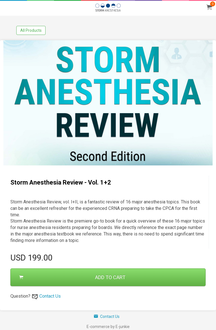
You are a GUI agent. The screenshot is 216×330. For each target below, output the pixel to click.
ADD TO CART (72, 277)
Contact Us (50, 296)
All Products (31, 30)
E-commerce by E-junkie (108, 326)
